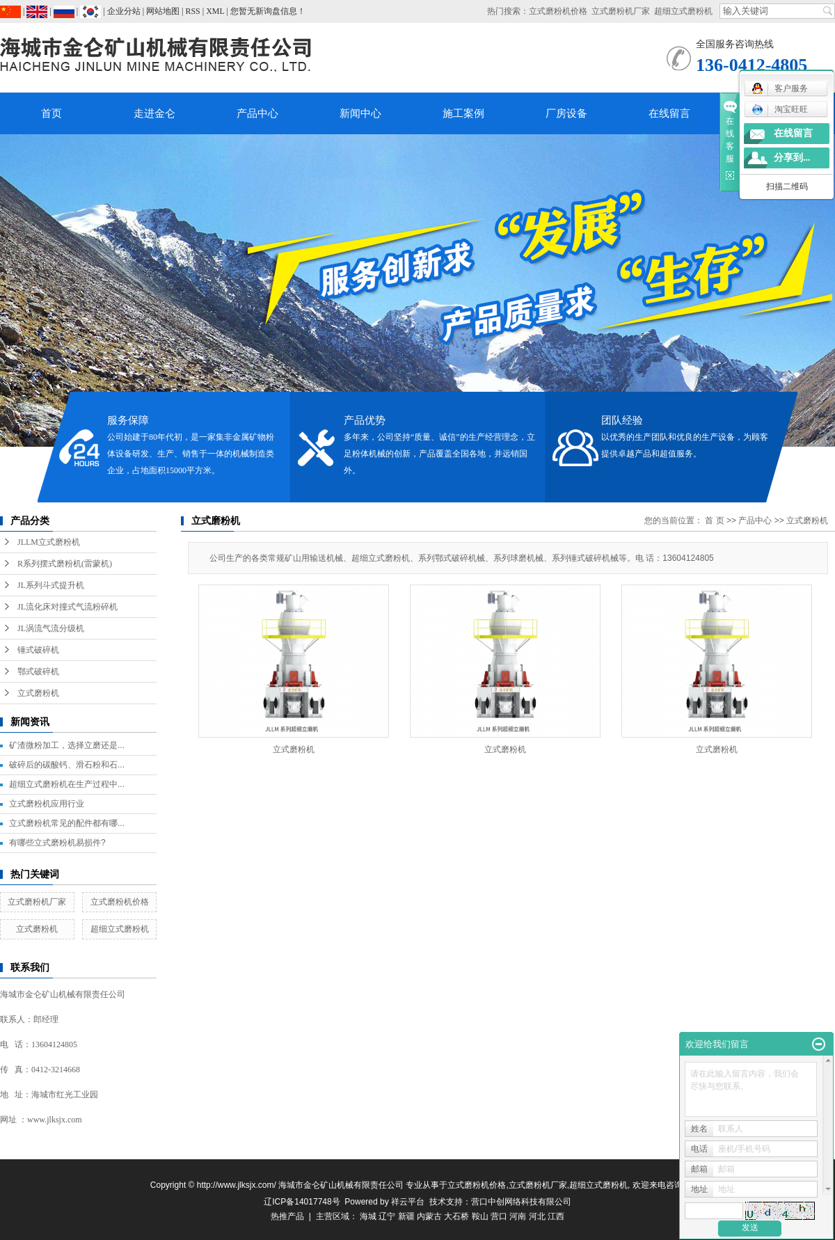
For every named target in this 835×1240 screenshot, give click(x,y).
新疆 (406, 1216)
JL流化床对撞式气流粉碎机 (67, 607)
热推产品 (287, 1216)
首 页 (714, 520)
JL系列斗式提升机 (50, 585)
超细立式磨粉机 (683, 11)
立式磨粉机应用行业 (46, 804)
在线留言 (669, 113)
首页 (51, 113)
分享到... (792, 157)
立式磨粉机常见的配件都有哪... (67, 823)
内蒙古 (429, 1216)
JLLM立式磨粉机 (48, 542)
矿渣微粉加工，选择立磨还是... (67, 745)
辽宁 (387, 1216)
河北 (537, 1216)
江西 (556, 1216)
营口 (499, 1216)
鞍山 (480, 1216)
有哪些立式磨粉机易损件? (57, 843)
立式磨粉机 (38, 693)
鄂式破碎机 (38, 671)
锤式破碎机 (38, 650)
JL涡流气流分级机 (50, 628)
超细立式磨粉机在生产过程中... (67, 784)
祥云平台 (407, 1202)
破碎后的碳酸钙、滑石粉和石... (67, 765)
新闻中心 (360, 113)
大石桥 (456, 1216)
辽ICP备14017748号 (302, 1202)
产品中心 (257, 113)
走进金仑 (154, 113)
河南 (517, 1216)
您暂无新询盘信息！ (267, 11)
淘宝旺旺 (780, 109)
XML (215, 11)
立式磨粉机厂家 (620, 11)
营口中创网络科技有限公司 (521, 1202)
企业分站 (124, 11)
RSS (192, 11)
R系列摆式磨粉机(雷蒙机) (64, 564)
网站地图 (163, 11)
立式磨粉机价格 (558, 11)
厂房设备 (566, 113)
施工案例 (463, 113)
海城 (368, 1216)
